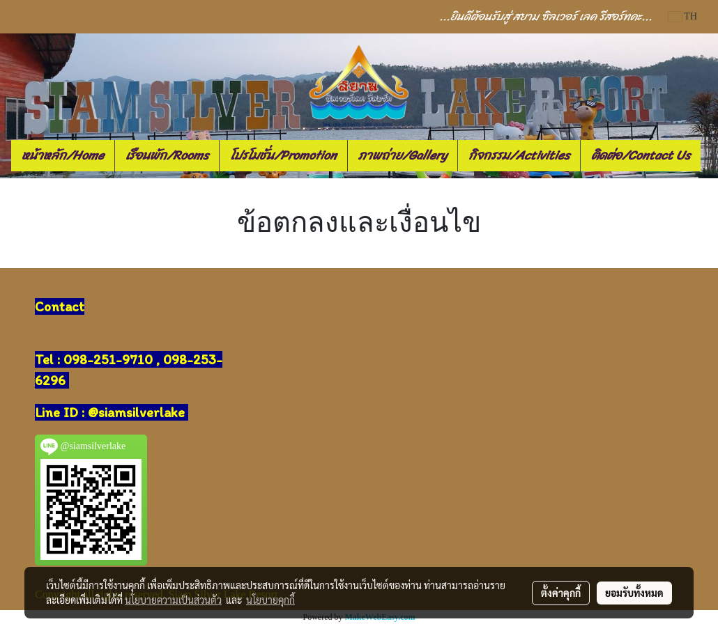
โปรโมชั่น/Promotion (283, 155)
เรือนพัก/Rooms (166, 155)
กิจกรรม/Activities (519, 155)
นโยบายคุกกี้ (270, 599)
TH (683, 16)
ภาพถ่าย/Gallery (402, 155)
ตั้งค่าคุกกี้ (561, 592)
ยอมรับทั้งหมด (634, 592)
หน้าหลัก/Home (63, 155)
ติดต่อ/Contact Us (640, 155)
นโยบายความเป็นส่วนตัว (173, 599)
